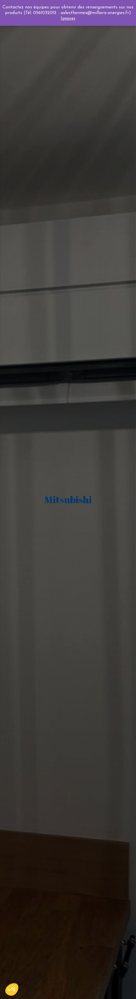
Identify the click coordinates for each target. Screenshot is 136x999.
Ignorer (68, 18)
